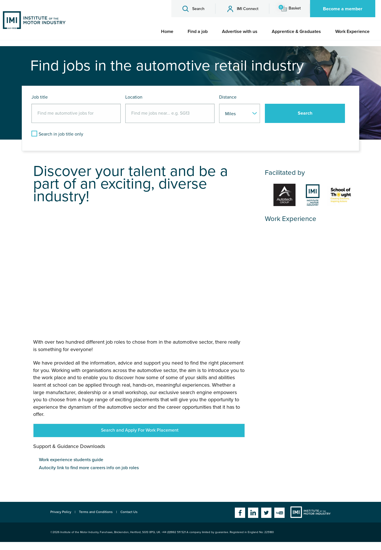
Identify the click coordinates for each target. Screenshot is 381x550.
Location (133, 97)
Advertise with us (239, 31)
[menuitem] (167, 31)
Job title (39, 97)
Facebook (240, 513)
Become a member (342, 9)
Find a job (198, 31)
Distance (228, 97)
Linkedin (253, 513)
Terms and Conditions (96, 512)
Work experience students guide (71, 460)
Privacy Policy (60, 512)
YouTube (279, 513)
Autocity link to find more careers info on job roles (89, 468)
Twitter (266, 513)
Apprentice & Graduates (296, 31)
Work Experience (352, 31)
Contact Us (129, 512)
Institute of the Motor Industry (310, 512)
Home (167, 31)
